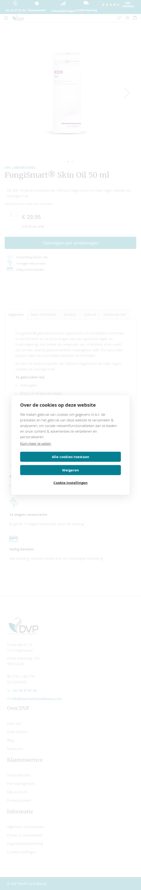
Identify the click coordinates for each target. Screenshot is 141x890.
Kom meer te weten (35, 449)
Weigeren (96, 462)
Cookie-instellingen (70, 476)
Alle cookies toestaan (44, 462)
